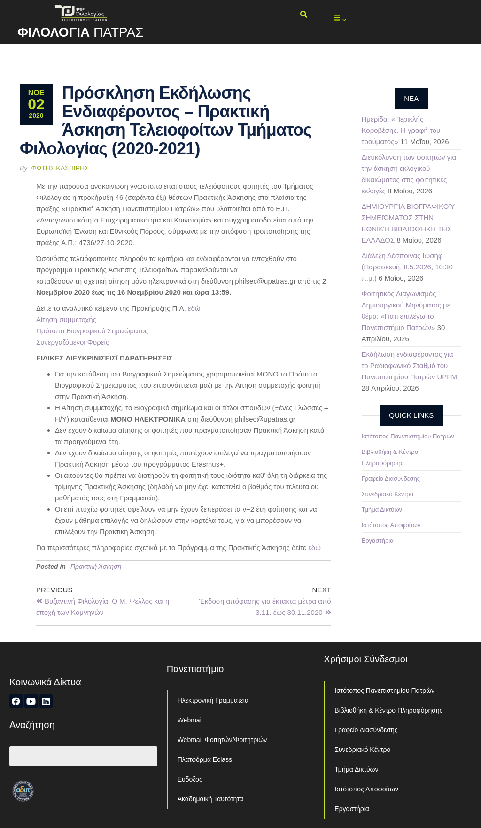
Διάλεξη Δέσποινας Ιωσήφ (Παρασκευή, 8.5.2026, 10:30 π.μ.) (407, 267)
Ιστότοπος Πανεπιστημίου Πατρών (408, 436)
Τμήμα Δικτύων (382, 509)
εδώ (194, 308)
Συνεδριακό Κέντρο (387, 494)
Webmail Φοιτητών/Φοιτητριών (222, 740)
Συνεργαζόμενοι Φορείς (72, 342)
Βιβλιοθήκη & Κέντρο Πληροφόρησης (388, 710)
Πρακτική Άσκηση (95, 566)
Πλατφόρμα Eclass (205, 759)
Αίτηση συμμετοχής (66, 319)
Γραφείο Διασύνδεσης (391, 478)
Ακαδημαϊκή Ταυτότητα (210, 799)
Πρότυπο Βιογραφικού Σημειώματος (92, 331)
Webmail (190, 720)
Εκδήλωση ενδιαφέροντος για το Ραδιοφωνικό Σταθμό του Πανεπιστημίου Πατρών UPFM (409, 365)
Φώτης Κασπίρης (60, 168)
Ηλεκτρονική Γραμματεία (213, 700)
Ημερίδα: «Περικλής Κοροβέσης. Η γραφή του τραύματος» (401, 130)
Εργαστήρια (378, 540)
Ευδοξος (190, 779)
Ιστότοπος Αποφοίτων (391, 525)
